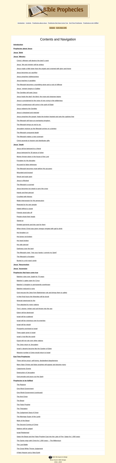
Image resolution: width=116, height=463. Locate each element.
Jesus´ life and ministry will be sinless (30, 65)
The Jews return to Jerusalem (27, 345)
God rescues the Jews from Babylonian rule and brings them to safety (42, 293)
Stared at (20, 221)
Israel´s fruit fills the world (26, 337)
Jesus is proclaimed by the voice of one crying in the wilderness (40, 101)
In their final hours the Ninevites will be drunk (33, 297)
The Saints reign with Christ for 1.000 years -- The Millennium (39, 441)
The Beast (20, 401)
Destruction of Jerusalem (26, 373)
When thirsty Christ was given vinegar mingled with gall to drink (39, 229)
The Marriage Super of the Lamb (28, 417)
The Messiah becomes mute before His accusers (34, 169)
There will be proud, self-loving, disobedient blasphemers (37, 361)
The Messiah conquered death (28, 133)
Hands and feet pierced (25, 193)
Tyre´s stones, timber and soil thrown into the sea (34, 309)
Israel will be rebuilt (24, 325)
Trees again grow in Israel (26, 333)
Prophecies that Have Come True (58, 23)
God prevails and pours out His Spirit (30, 377)
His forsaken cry (22, 233)
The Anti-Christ (22, 397)
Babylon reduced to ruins (26, 289)
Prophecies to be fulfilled (23, 381)
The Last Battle (22, 445)
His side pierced (22, 245)
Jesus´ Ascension (20, 269)
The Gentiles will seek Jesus (27, 93)
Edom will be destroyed (25, 313)
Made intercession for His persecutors (30, 201)
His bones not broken (24, 237)
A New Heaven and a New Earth (28, 453)
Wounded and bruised (25, 173)
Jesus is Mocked (23, 181)
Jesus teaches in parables (26, 81)
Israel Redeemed (23, 433)
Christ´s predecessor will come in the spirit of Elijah (35, 105)
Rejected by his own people (27, 205)
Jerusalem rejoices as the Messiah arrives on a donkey (36, 129)
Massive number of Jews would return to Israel (33, 353)
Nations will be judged (25, 429)
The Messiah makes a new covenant (30, 137)
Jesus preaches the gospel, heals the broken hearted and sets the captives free (45, 117)
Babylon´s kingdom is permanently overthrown (33, 285)
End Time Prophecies (75, 23)
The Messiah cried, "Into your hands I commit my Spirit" (37, 253)
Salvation (52, 28)
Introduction (21, 23)
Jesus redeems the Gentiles (27, 109)
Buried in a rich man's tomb (27, 261)
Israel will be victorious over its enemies (31, 321)
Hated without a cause (25, 209)
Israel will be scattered (25, 317)
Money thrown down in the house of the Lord (33, 157)
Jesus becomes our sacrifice (27, 73)
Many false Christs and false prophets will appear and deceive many (41, 365)
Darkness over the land (25, 249)
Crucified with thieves (24, 197)
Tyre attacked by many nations (28, 305)
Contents (28, 23)
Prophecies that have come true (26, 273)
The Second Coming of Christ (27, 425)
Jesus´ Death (19, 145)
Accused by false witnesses (27, 165)
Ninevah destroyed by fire (26, 301)
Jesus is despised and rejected (28, 113)
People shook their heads (26, 217)
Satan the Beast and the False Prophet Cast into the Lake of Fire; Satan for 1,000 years (48, 437)
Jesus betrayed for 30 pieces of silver (30, 153)
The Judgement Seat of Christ (27, 413)
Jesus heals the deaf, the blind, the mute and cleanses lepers (39, 97)
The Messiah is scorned (25, 185)
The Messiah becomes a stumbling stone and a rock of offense (39, 85)
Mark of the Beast (23, 421)
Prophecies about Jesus (39, 23)
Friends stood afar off (24, 213)
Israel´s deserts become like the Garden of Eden (34, 349)
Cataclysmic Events (24, 369)
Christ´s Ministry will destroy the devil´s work (33, 61)
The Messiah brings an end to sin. (29, 125)
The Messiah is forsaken (25, 257)
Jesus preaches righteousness (28, 77)
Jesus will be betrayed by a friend (29, 149)
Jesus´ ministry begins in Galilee (28, 89)
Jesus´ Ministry (19, 57)
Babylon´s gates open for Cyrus (28, 281)
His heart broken (23, 241)
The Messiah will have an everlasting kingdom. (33, 121)
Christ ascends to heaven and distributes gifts (33, 141)
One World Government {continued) (30, 393)
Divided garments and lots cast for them (31, 225)
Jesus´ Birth (18, 53)
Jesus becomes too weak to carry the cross (32, 189)
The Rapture (21, 385)
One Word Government (25, 389)
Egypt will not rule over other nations (30, 341)
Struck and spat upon (24, 177)
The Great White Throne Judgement (30, 449)
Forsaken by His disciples (26, 161)
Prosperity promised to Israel (27, 329)
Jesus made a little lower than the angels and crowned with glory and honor (44, 69)
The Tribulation (22, 409)
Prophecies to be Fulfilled (90, 23)
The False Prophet (23, 405)
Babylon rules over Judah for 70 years (30, 277)
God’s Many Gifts (61, 28)
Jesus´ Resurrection (21, 265)
